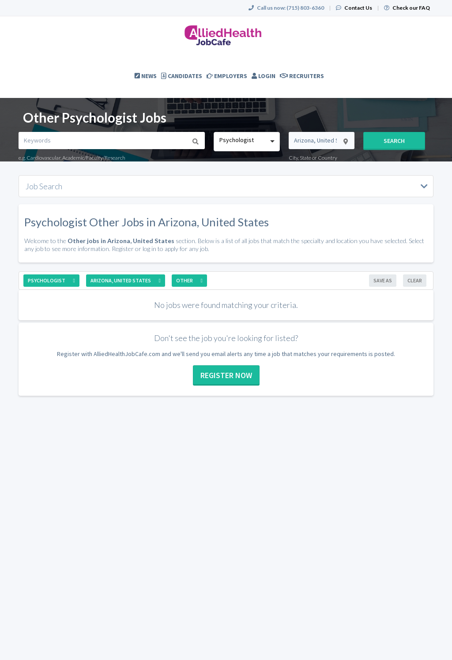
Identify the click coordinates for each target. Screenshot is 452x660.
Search (394, 141)
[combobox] (246, 141)
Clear (414, 280)
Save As (382, 280)
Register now (226, 375)
